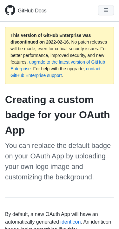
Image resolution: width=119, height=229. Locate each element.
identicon (70, 222)
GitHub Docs (32, 10)
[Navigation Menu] (106, 10)
